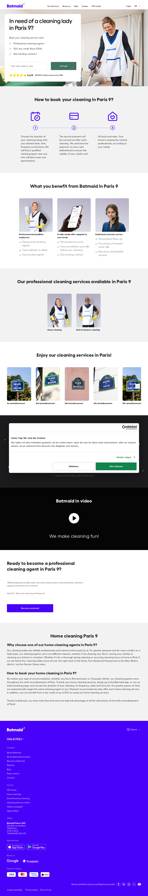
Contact (11, 778)
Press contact (13, 773)
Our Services (53, 6)
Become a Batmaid (16, 761)
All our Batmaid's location (18, 757)
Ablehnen (73, 466)
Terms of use (45, 890)
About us (66, 6)
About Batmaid (14, 752)
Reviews (10, 765)
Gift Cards (96, 6)
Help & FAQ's (12, 811)
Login (128, 6)
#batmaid (76, 884)
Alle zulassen (116, 466)
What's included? (15, 807)
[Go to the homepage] (16, 728)
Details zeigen (124, 457)
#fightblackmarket (106, 884)
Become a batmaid (30, 608)
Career (85, 6)
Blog (9, 769)
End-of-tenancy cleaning (18, 798)
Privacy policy (31, 890)
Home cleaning (14, 794)
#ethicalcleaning (89, 884)
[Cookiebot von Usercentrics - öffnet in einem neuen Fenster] (124, 427)
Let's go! (63, 66)
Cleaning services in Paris (18, 802)
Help (76, 6)
